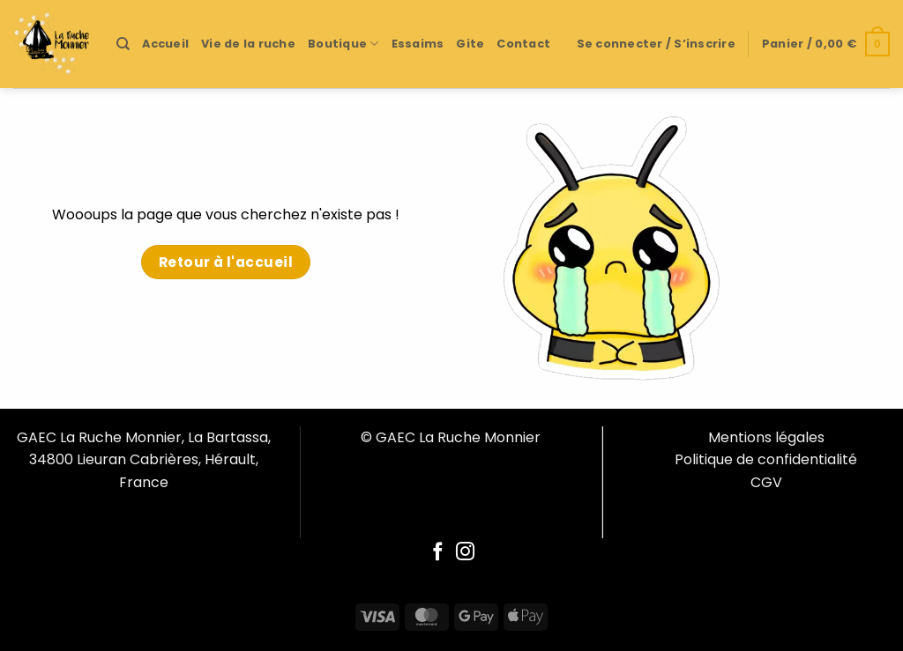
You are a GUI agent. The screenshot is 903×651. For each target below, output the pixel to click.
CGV (766, 482)
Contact (523, 43)
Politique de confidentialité (766, 459)
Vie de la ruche (248, 43)
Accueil (165, 43)
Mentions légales (766, 437)
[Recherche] (123, 44)
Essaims (418, 43)
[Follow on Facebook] (438, 553)
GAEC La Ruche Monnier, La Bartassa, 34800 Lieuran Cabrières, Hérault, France (144, 459)
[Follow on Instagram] (465, 553)
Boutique (343, 43)
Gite (470, 43)
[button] (656, 44)
